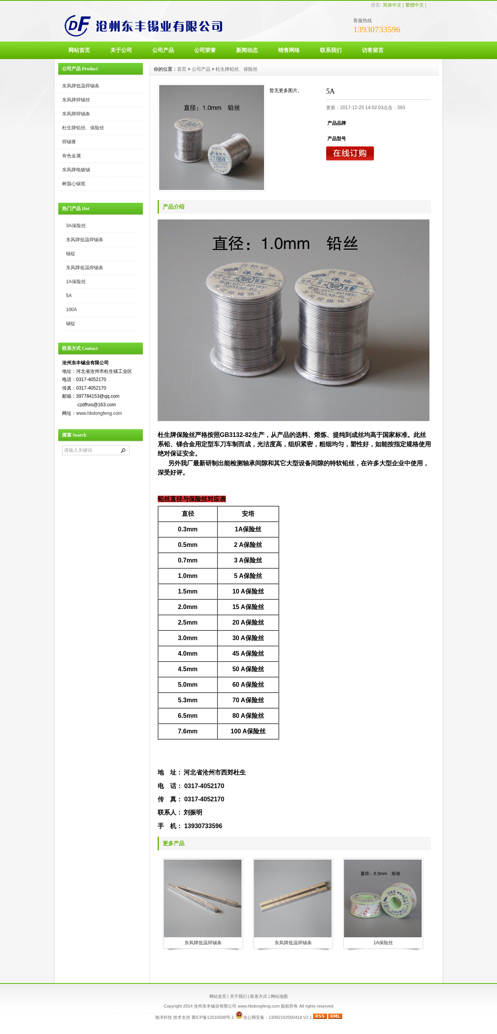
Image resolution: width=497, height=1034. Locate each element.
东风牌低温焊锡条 (80, 86)
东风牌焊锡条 (76, 114)
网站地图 (279, 996)
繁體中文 (414, 5)
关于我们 (238, 996)
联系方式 (258, 996)
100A (71, 309)
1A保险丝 (76, 281)
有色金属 (71, 155)
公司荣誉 (205, 50)
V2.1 (307, 1017)
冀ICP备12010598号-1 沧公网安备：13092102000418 (246, 1017)
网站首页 (79, 50)
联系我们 (331, 50)
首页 (181, 69)
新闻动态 (247, 50)
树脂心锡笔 (73, 183)
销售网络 (289, 50)
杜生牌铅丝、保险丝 (83, 128)
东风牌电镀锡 (76, 169)
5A (69, 295)
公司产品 (163, 50)
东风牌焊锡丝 (76, 100)
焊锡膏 (69, 141)
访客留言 (373, 50)
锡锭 (70, 323)
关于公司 (121, 50)
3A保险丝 (76, 225)
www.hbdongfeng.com (99, 413)
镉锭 (70, 253)
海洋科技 (163, 1017)
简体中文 (392, 5)
